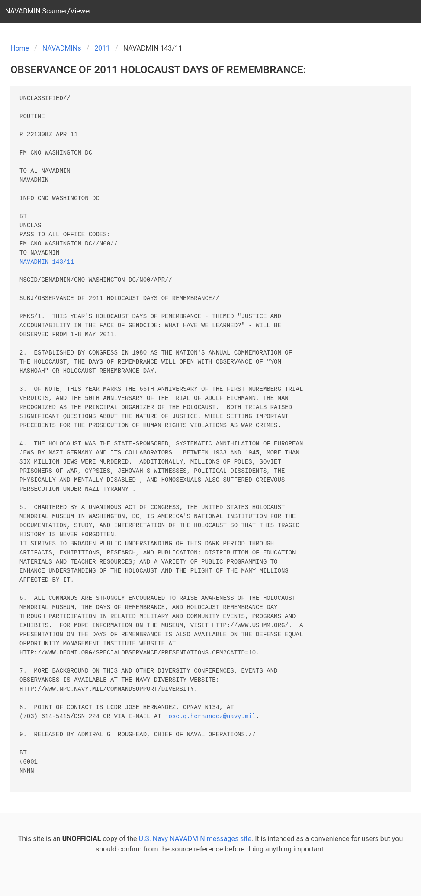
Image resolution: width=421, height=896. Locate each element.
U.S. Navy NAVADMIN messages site (195, 839)
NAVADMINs (61, 48)
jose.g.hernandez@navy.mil (210, 716)
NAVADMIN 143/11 (46, 262)
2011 (102, 48)
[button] (410, 11)
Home (19, 48)
